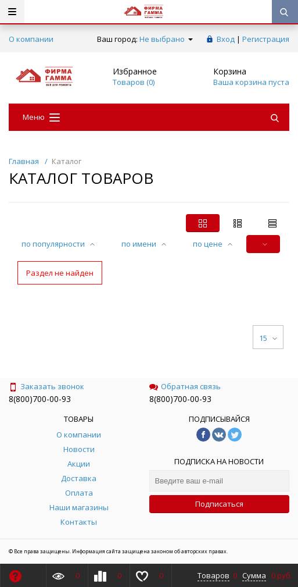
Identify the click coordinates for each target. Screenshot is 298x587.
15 (268, 338)
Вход (226, 39)
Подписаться (219, 504)
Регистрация (265, 39)
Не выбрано (166, 39)
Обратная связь (185, 386)
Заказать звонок (46, 386)
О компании (31, 39)
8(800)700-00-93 (40, 398)
